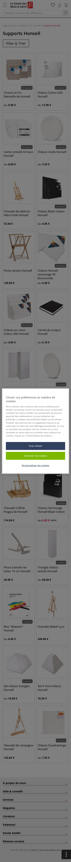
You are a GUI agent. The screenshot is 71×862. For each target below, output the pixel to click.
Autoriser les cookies (35, 455)
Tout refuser (35, 445)
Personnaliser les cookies (35, 465)
